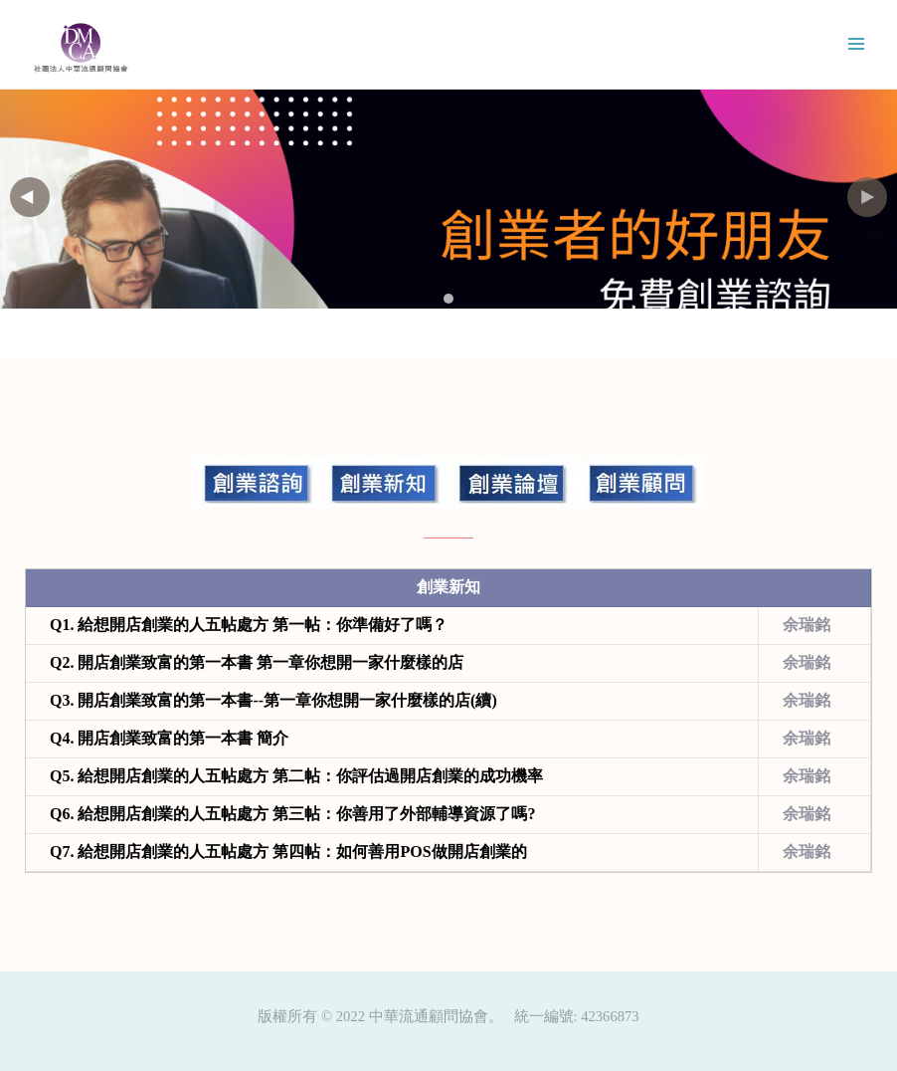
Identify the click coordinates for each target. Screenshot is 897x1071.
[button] (867, 197)
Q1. (249, 624)
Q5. (296, 775)
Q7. (288, 851)
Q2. (256, 662)
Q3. (273, 700)
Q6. (292, 813)
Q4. (169, 738)
